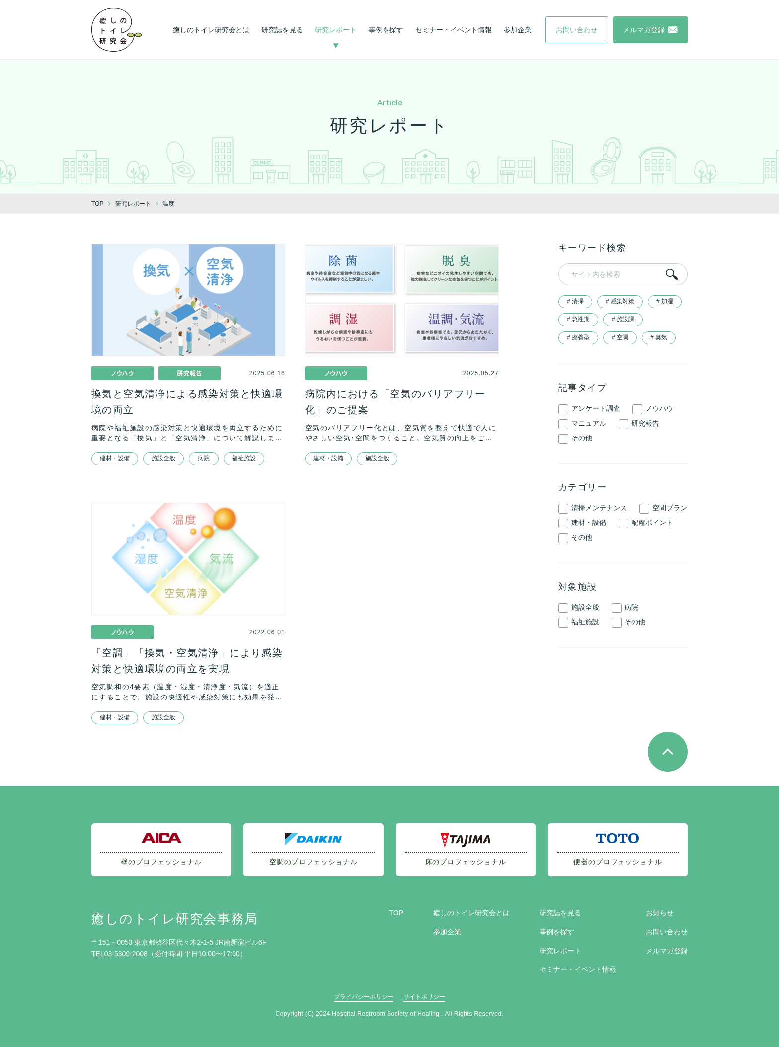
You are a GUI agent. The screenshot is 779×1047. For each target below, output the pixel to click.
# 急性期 (578, 319)
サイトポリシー (424, 996)
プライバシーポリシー (363, 996)
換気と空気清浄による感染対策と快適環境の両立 (187, 401)
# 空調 (620, 337)
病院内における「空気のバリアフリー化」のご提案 (395, 401)
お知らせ (660, 913)
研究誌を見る (282, 30)
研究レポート (336, 30)
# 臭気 (658, 337)
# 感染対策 (620, 301)
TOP (396, 913)
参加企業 (518, 30)
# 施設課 (623, 319)
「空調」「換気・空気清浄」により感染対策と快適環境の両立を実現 (187, 660)
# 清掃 (575, 301)
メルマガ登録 (667, 951)
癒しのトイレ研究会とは (211, 30)
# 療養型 (578, 337)
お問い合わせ (667, 932)
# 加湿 (664, 301)
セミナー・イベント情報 (453, 30)
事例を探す (386, 30)
